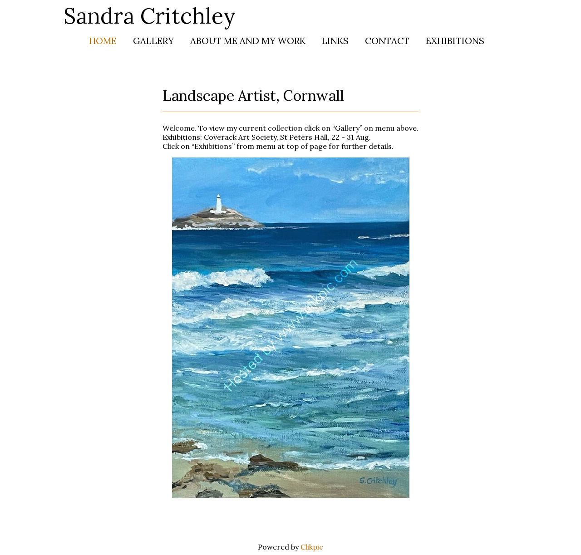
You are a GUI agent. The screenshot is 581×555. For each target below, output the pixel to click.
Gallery (153, 40)
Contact (387, 40)
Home (103, 40)
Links (335, 40)
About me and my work (247, 40)
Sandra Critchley (150, 15)
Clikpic (311, 546)
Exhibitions (455, 40)
